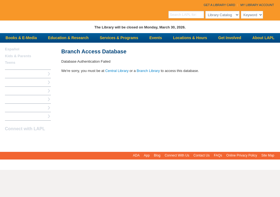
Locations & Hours (190, 38)
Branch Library (148, 71)
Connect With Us (177, 155)
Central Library (117, 71)
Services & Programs (119, 38)
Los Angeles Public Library (67, 10)
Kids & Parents (18, 56)
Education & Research (68, 38)
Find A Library (17, 116)
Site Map (267, 155)
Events (155, 38)
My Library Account (257, 5)
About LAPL (263, 38)
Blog (157, 155)
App (147, 155)
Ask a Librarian (18, 99)
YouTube (27, 139)
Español (12, 49)
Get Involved (229, 38)
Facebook (8, 139)
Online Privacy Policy (241, 155)
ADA (136, 155)
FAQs (218, 155)
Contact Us (202, 155)
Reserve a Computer (22, 91)
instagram (18, 139)
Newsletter (37, 139)
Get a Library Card (219, 5)
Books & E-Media (21, 38)
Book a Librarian (19, 108)
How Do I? (13, 74)
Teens (10, 62)
